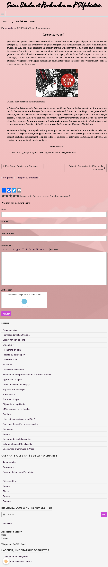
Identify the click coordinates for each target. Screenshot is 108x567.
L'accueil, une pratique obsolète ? (19, 419)
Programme (8, 467)
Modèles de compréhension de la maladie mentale (27, 374)
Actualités (7, 523)
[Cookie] (6, 561)
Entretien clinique (11, 399)
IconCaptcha (23, 307)
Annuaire (7, 501)
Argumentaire (9, 462)
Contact (6, 434)
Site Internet (7, 233)
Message (6, 245)
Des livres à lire (10, 359)
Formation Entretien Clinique (16, 335)
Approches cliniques (12, 379)
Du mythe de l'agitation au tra (17, 439)
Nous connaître (10, 330)
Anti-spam (6, 290)
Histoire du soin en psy (14, 355)
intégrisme (8, 177)
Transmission (9, 394)
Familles (7, 414)
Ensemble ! (8, 345)
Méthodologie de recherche (16, 409)
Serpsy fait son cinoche (14, 340)
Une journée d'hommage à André (18, 449)
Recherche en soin (12, 350)
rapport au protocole (28, 177)
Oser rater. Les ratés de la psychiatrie (20, 424)
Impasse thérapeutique (14, 389)
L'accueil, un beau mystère (15, 556)
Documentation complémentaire (18, 472)
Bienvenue (8, 429)
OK (103, 514)
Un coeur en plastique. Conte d (17, 561)
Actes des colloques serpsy (16, 384)
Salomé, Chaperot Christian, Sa (17, 444)
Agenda (6, 496)
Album (6, 491)
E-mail (4, 221)
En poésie (7, 364)
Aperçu (54, 249)
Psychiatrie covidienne (13, 369)
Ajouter (6, 314)
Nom (3, 209)
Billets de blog (9, 481)
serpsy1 (8, 28)
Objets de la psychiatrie (14, 404)
